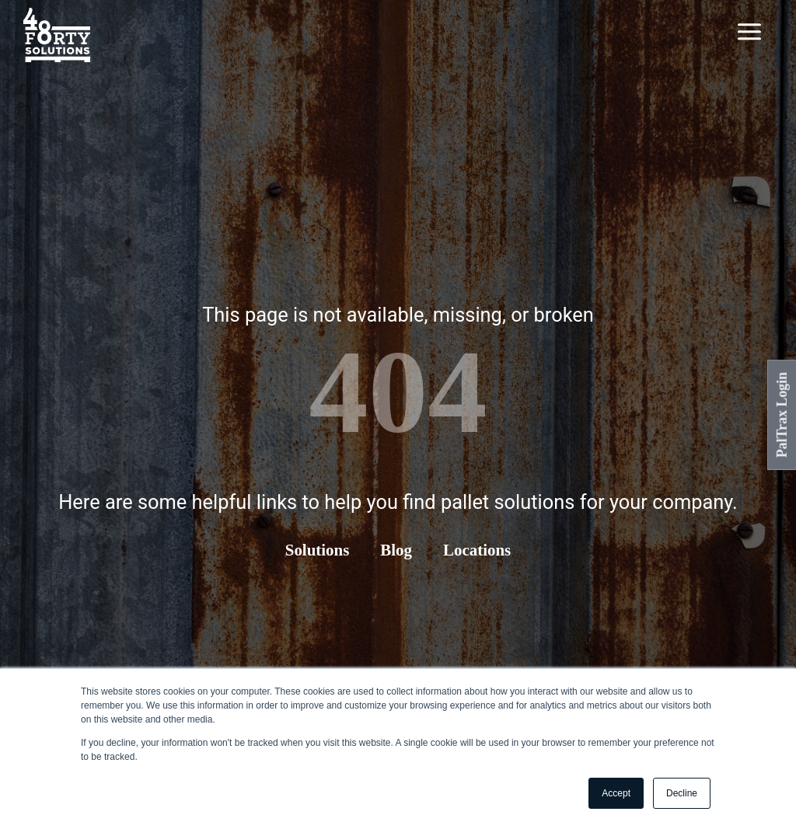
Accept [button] (616, 793)
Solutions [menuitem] (317, 550)
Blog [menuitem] (396, 550)
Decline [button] (681, 793)
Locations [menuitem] (477, 550)
